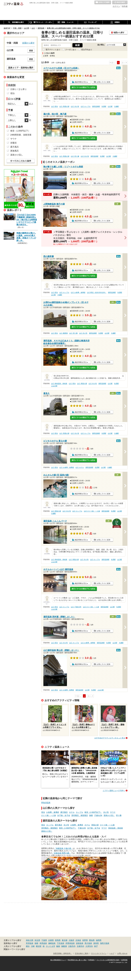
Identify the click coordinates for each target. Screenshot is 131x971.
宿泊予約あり (86, 50)
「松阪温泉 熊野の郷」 (61, 853)
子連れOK (98, 815)
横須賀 (38, 946)
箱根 (36, 943)
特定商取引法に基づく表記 (77, 960)
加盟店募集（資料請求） (62, 953)
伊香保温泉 (70, 943)
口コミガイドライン (99, 953)
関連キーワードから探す (14, 949)
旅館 (91, 815)
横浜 (28, 946)
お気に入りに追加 (103, 82)
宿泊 (43, 812)
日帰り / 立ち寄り (18, 89)
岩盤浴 (13, 143)
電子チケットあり (53, 50)
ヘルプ (111, 953)
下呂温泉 (60, 943)
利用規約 (91, 960)
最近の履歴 (119, 2)
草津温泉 (29, 943)
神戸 (96, 946)
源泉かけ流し (109, 815)
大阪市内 (71, 946)
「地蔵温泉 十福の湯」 (63, 848)
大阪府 (71, 940)
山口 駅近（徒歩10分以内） (97, 292)
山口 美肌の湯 (64, 106)
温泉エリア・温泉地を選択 (20, 67)
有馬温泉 (43, 943)
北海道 (78, 940)
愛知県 (92, 940)
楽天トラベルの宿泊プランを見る (83, 87)
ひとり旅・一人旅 (48, 815)
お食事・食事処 (52, 812)
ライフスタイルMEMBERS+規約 (107, 960)
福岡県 (98, 940)
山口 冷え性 (75, 106)
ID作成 (124, 6)
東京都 (64, 940)
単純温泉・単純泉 (115, 828)
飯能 (58, 946)
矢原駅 (104, 106)
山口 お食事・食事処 (78, 292)
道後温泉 (79, 943)
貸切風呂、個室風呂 (79, 815)
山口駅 (110, 106)
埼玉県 (37, 940)
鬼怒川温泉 (104, 943)
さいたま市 (50, 946)
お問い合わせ (122, 953)
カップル (79, 812)
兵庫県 (51, 940)
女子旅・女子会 (63, 815)
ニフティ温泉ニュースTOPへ (114, 790)
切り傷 (118, 815)
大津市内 (89, 946)
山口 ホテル (79, 467)
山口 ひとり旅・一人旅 (92, 511)
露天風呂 (64, 812)
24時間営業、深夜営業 (21, 135)
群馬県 (58, 940)
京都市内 (80, 946)
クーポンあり (70, 50)
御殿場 (64, 946)
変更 (31, 51)
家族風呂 (14, 151)
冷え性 (106, 812)
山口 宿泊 (54, 106)
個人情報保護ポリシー (58, 960)
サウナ (113, 812)
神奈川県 (29, 940)
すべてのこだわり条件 (20, 161)
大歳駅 (116, 106)
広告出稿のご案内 (81, 953)
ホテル (72, 812)
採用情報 (124, 960)
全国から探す (28, 43)
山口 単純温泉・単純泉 (59, 383)
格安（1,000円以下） (93, 812)
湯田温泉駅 (96, 106)
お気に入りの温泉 (102, 2)
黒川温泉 (88, 943)
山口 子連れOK (76, 607)
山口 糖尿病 (63, 333)
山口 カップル (86, 106)
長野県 (85, 940)
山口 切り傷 (75, 156)
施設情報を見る (81, 82)
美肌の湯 (95, 825)
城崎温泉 (52, 943)
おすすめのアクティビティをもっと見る (109, 738)
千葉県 (44, 940)
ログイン (116, 6)
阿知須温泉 (45, 803)
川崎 (33, 946)
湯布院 (96, 943)
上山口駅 (54, 386)
